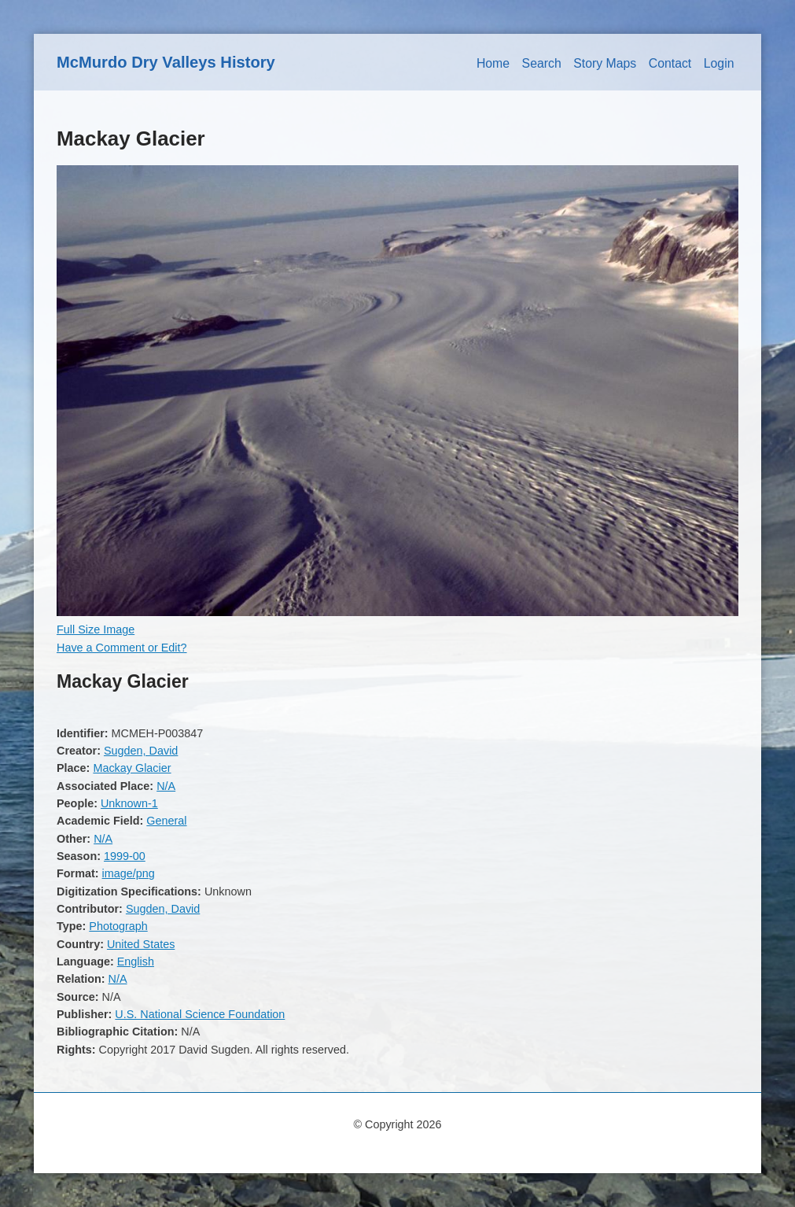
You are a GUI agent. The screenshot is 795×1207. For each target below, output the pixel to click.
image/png (128, 873)
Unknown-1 (129, 803)
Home (493, 63)
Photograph (118, 926)
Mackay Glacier (132, 768)
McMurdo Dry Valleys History (166, 62)
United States (141, 944)
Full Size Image (95, 629)
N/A (165, 786)
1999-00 (124, 856)
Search (541, 63)
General (166, 820)
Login (719, 63)
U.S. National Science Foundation (200, 1014)
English (135, 961)
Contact (670, 63)
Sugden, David (141, 750)
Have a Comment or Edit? (122, 647)
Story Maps (604, 63)
